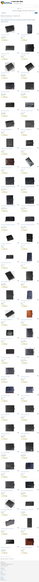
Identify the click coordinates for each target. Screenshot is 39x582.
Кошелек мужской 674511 (25, 72)
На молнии (3, 21)
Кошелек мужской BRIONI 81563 (26, 129)
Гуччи (14, 19)
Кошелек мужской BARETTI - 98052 (27, 110)
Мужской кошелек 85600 (5, 452)
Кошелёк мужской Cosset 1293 (26, 148)
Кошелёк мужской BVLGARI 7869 (6, 148)
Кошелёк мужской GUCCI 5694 (26, 167)
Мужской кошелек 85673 (25, 452)
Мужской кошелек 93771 (25, 471)
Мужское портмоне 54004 (5, 300)
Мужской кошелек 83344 (5, 433)
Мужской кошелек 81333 (25, 414)
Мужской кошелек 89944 (5, 471)
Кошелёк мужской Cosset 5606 (6, 167)
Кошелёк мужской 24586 (25, 34)
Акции (2, 572)
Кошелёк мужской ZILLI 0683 (26, 243)
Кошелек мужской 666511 (25, 53)
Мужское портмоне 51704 (25, 281)
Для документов (19, 19)
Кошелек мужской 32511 (5, 53)
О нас (1, 576)
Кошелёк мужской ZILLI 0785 (6, 262)
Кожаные (28, 19)
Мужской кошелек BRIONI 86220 (6, 509)
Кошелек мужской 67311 (5, 72)
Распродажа (19, 10)
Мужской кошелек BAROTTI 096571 (7, 490)
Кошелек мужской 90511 (5, 110)
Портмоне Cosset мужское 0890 (26, 547)
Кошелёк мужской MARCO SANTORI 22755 (28, 224)
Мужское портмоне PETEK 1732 (6, 338)
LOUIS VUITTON (7, 19)
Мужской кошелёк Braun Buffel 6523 (27, 490)
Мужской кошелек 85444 (25, 433)
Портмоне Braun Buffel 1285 (5, 547)
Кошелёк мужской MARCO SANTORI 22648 (28, 205)
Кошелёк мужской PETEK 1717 (6, 243)
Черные (6, 21)
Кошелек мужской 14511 (5, 34)
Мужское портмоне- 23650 (25, 338)
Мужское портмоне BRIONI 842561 (6, 319)
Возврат (2, 578)
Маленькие (33, 19)
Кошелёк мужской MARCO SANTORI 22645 (8, 205)
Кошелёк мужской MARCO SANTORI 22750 (8, 224)
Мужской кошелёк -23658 (5, 376)
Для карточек (24, 19)
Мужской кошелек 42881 (5, 395)
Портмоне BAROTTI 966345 (25, 528)
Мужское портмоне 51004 (5, 281)
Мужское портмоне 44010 (25, 262)
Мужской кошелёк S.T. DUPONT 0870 (27, 509)
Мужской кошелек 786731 (25, 395)
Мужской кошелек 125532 (25, 376)
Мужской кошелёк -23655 (25, 357)
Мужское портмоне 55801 (25, 300)
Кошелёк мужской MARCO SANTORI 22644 (28, 186)
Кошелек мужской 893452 (25, 91)
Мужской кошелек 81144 (5, 414)
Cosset (2, 19)
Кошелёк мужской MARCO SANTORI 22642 (8, 186)
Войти (2, 571)
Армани (11, 19)
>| (10, 17)
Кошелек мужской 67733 (5, 91)
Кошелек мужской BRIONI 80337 (6, 129)
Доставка (25, 10)
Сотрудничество (31, 10)
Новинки (14, 10)
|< (1, 556)
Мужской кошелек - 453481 (5, 357)
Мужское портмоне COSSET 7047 (26, 319)
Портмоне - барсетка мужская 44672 (7, 528)
